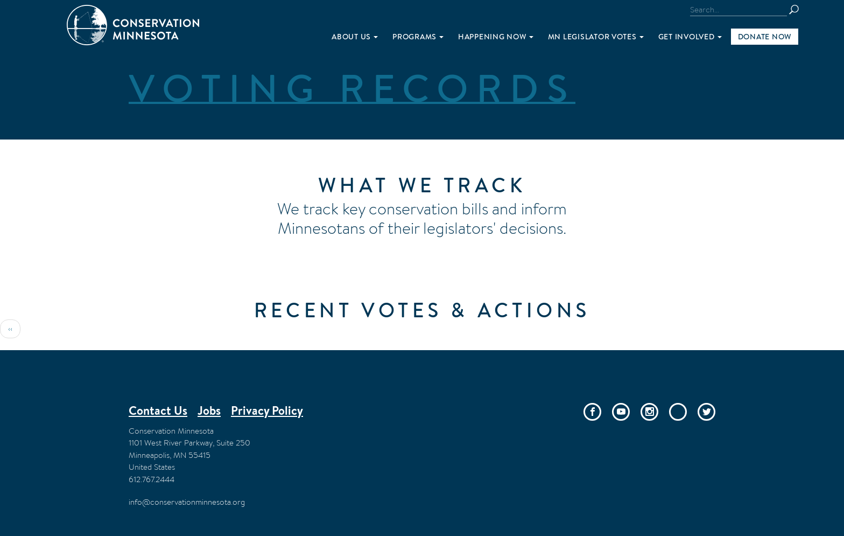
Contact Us (158, 410)
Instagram (649, 412)
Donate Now (764, 36)
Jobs (209, 410)
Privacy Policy (267, 410)
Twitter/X (706, 412)
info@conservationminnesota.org (187, 502)
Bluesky (678, 412)
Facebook (592, 412)
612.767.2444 (151, 479)
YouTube (621, 412)
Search (798, 10)
